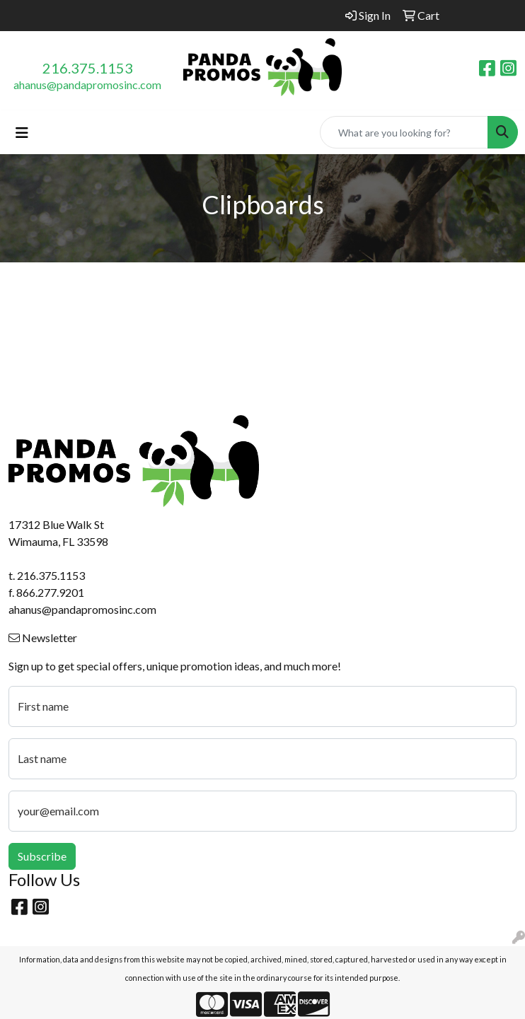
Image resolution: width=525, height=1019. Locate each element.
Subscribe (42, 856)
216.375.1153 (87, 67)
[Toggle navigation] (22, 132)
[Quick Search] (404, 132)
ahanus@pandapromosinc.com (87, 84)
